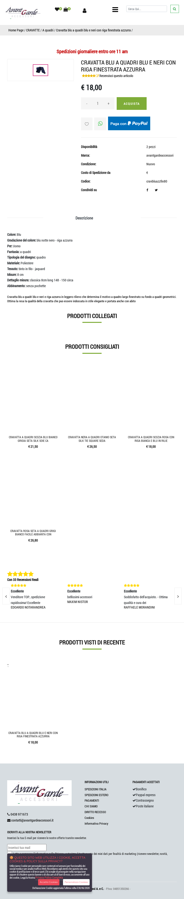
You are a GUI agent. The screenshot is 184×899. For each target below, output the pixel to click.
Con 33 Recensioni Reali (22, 579)
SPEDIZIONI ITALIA (95, 789)
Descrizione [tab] (84, 217)
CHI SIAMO (91, 806)
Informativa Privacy (96, 823)
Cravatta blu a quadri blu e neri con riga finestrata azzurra (93, 30)
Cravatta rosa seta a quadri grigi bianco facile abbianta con (33, 532)
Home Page (15, 30)
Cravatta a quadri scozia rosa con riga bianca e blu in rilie (151, 438)
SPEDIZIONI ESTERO (96, 795)
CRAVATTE (33, 30)
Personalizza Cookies (76, 882)
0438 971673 (19, 814)
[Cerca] (146, 9)
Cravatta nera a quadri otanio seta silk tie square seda (92, 438)
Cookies (89, 818)
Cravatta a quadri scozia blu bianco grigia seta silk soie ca (33, 438)
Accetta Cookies (49, 882)
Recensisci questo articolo (116, 75)
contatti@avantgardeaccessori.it (32, 820)
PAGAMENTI (92, 800)
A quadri (47, 30)
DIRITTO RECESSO (95, 812)
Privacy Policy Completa (49, 877)
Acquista (132, 103)
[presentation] (178, 596)
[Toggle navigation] (115, 9)
